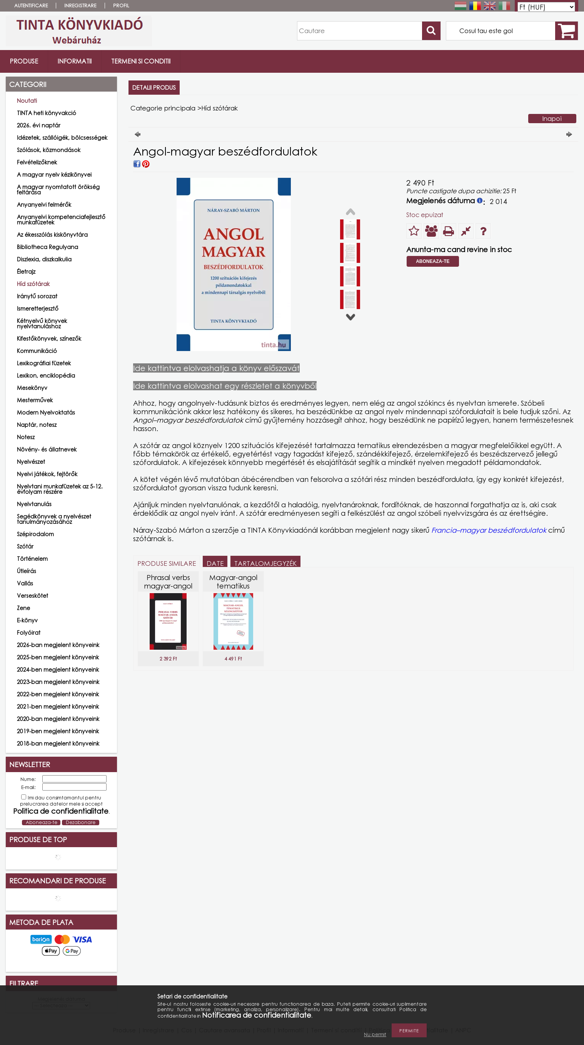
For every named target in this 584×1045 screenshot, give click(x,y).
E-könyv (27, 620)
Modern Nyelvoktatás (46, 412)
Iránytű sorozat (37, 296)
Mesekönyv (32, 388)
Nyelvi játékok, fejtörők (47, 474)
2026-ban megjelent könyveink (58, 645)
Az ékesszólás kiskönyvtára (52, 234)
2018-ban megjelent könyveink (58, 743)
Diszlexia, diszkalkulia (44, 259)
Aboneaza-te (432, 261)
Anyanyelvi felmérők (44, 204)
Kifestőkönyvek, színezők (49, 338)
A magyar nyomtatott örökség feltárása (58, 190)
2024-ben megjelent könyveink (58, 669)
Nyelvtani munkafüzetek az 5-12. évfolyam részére (60, 489)
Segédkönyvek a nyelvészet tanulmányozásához (54, 519)
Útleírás (26, 571)
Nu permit (375, 1034)
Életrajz (26, 271)
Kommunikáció (37, 351)
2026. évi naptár (38, 125)
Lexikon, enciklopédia (46, 375)
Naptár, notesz (37, 424)
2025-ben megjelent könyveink (58, 657)
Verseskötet (32, 595)
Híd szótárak (33, 284)
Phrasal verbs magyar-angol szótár (168, 586)
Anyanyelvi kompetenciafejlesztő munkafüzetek (61, 220)
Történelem (32, 558)
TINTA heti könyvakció (46, 113)
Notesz (26, 437)
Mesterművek (35, 400)
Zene (23, 608)
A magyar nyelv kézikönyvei (54, 174)
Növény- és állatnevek (47, 449)
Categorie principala (162, 108)
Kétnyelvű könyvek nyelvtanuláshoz (42, 323)
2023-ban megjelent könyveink (58, 682)
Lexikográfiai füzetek (44, 363)
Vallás (25, 583)
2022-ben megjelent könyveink (58, 694)
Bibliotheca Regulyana (47, 247)
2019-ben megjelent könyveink (58, 731)
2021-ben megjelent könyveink (58, 706)
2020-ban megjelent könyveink (58, 719)
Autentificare (31, 5)
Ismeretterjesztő (37, 308)
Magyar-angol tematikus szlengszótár (233, 586)
